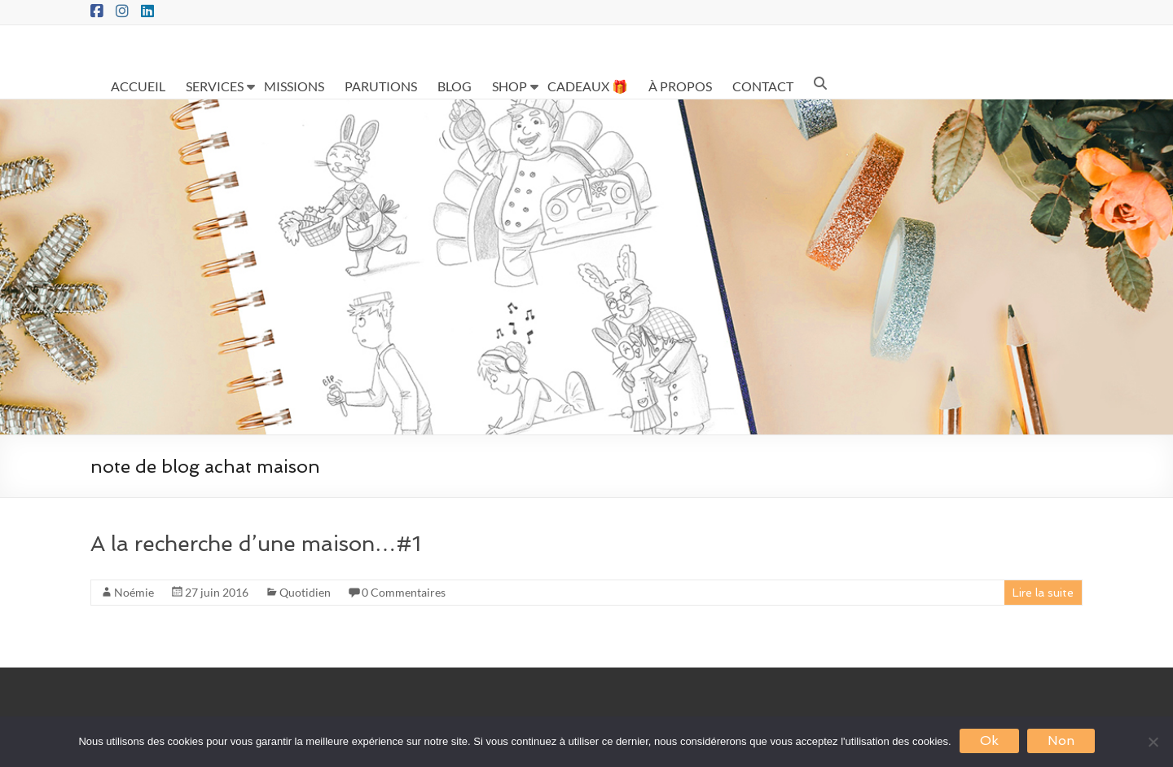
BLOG (454, 86)
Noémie (134, 592)
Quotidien (305, 592)
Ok (989, 740)
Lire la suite (1043, 592)
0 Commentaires (404, 592)
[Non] (1152, 742)
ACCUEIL (138, 86)
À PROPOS (680, 86)
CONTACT (762, 86)
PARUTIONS (381, 86)
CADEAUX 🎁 (587, 86)
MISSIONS (294, 86)
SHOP (509, 86)
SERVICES (215, 86)
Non (1061, 740)
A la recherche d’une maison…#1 (255, 543)
